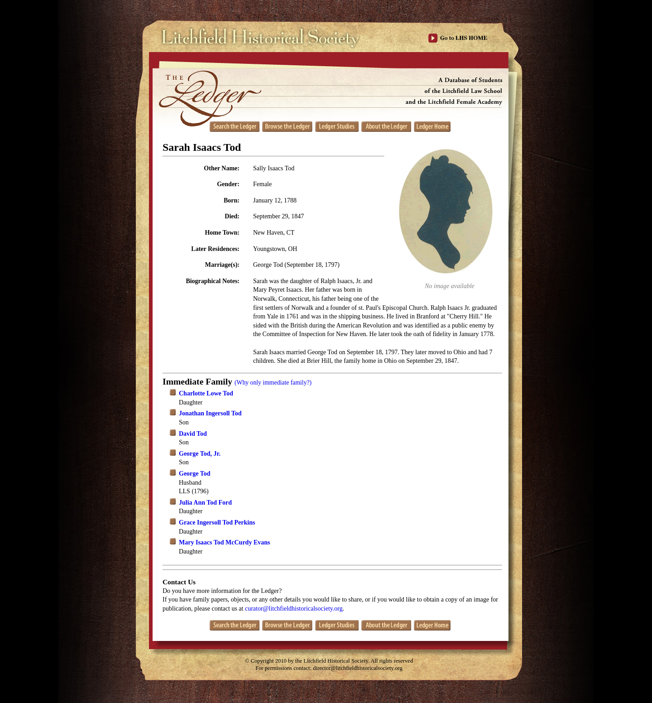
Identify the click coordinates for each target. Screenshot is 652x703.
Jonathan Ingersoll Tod (210, 413)
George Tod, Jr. (200, 453)
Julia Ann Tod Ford (205, 502)
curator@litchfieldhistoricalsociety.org (294, 608)
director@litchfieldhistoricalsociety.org (358, 668)
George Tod (195, 473)
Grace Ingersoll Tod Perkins (217, 522)
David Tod (193, 433)
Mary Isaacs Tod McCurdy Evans (224, 542)
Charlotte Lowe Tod (206, 393)
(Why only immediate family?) (273, 382)
